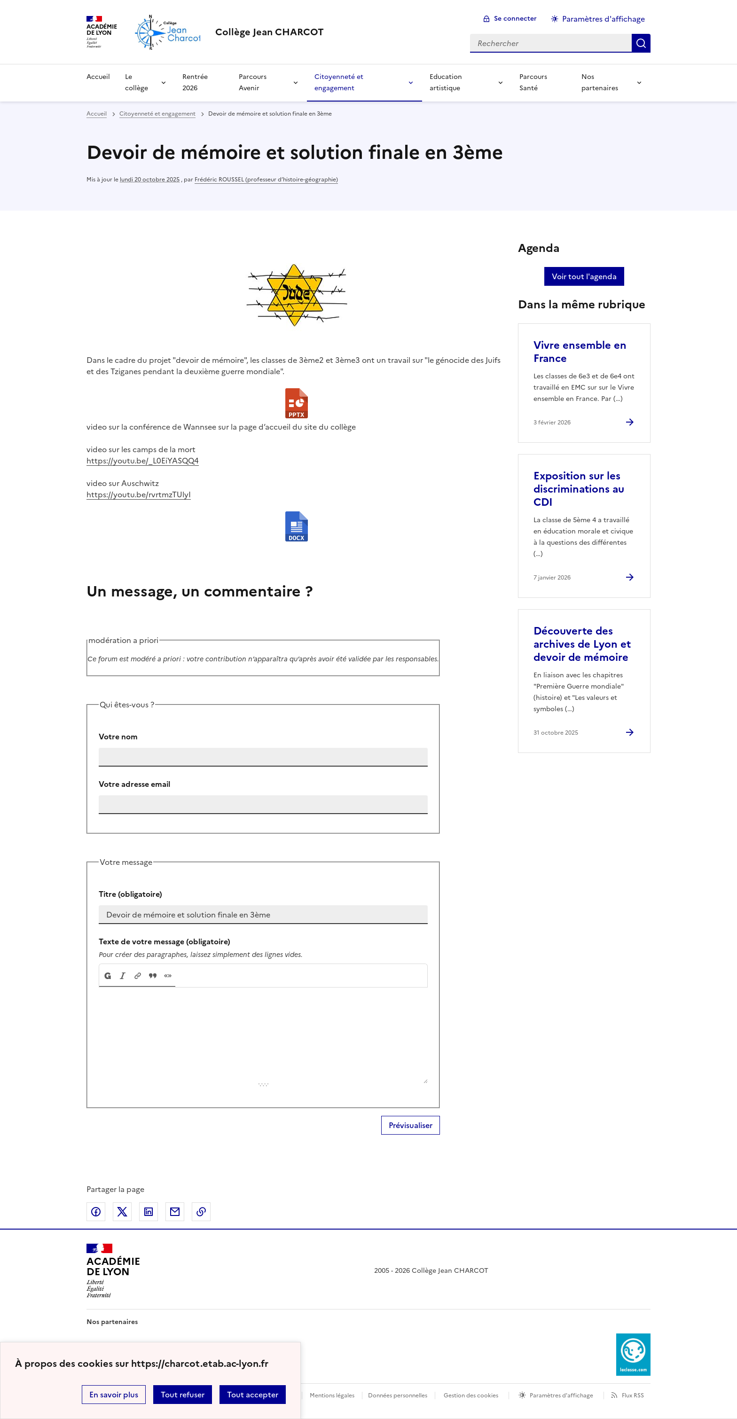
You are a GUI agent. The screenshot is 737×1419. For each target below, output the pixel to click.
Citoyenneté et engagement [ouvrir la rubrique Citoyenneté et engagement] (157, 114)
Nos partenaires (599, 82)
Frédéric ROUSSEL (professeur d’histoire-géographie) (266, 179)
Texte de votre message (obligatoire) (164, 941)
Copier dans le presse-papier (201, 1211)
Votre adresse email (134, 784)
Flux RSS (633, 1395)
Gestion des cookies (471, 1395)
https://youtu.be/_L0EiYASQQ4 (142, 460)
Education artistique (446, 82)
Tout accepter (252, 1394)
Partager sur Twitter (122, 1211)
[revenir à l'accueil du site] (269, 32)
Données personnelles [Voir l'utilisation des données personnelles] (397, 1395)
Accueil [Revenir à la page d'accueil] (98, 77)
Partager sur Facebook (95, 1211)
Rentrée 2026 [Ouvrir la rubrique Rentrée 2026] (195, 82)
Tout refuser (182, 1394)
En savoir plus (113, 1394)
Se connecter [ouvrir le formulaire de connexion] (515, 19)
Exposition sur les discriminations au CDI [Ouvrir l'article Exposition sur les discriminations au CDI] (578, 489)
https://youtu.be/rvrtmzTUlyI (138, 494)
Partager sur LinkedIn (148, 1211)
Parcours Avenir (253, 82)
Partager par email (174, 1211)
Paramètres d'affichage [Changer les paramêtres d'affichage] (603, 18)
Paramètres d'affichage (561, 1395)
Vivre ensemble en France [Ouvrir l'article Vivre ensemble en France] (580, 351)
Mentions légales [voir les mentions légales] (332, 1395)
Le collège (136, 82)
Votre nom (118, 736)
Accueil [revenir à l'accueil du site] (96, 114)
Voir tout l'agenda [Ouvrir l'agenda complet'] (584, 276)
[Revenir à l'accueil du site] (113, 1270)
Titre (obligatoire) (130, 894)
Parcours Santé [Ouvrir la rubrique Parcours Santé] (533, 82)
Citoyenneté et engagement (338, 82)
